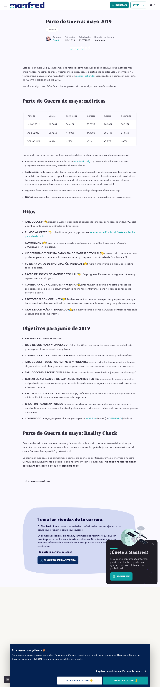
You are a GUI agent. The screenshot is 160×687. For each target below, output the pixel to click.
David (56, 40)
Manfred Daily (82, 161)
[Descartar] (153, 544)
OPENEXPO (115, 418)
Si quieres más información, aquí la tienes (118, 671)
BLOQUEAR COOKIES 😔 (79, 680)
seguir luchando (85, 76)
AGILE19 (91, 418)
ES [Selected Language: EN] (151, 5)
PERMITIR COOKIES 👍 (125, 680)
